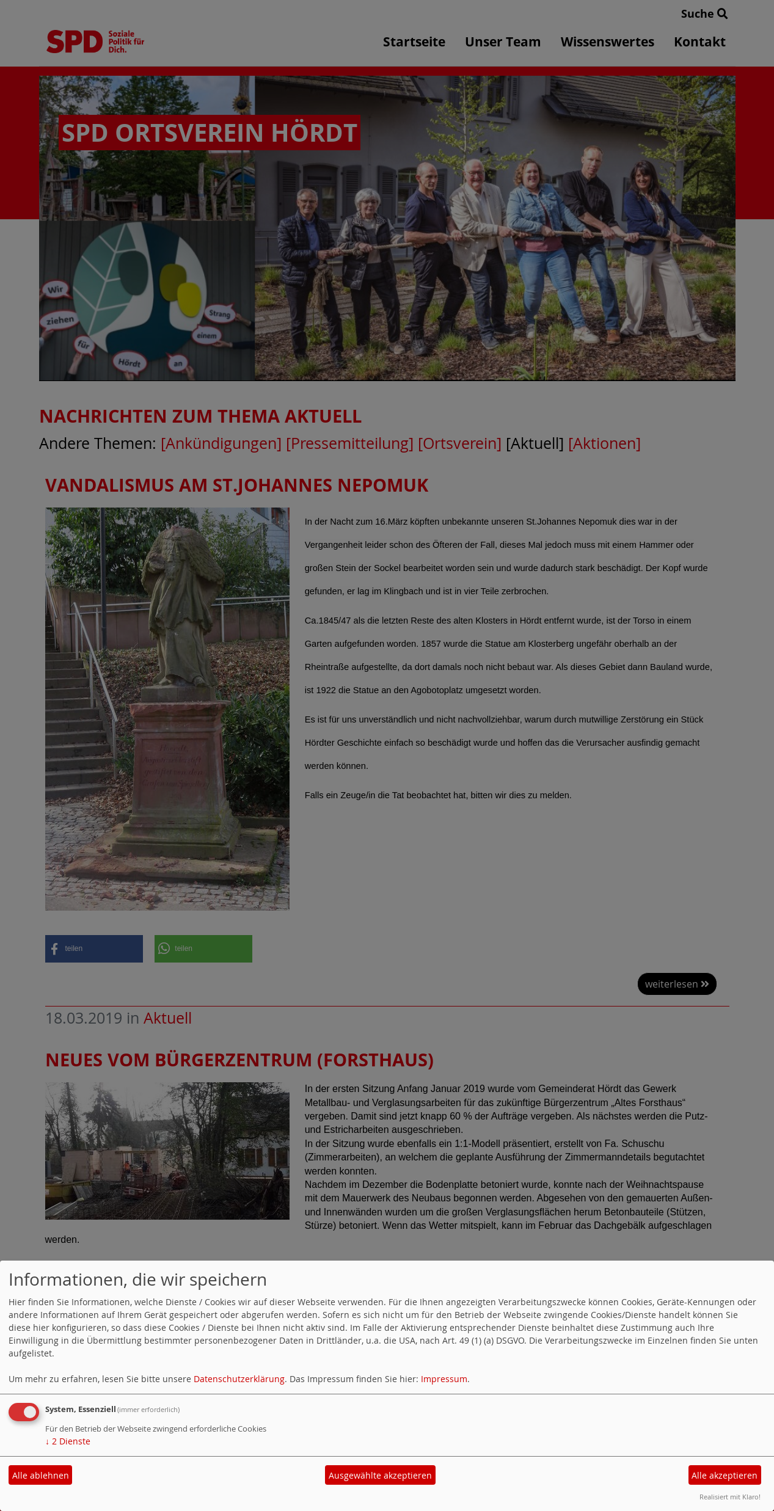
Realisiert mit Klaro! (730, 1496)
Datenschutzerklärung (239, 1379)
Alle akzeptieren (725, 1475)
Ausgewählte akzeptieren (380, 1475)
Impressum (444, 1379)
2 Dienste (67, 1441)
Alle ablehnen (40, 1475)
